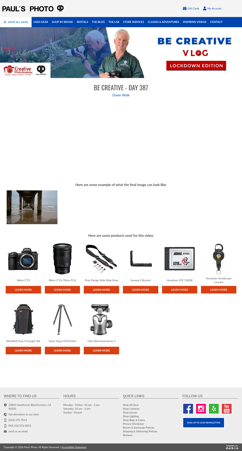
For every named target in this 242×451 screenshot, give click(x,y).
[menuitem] (16, 22)
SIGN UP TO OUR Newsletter (203, 422)
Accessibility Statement (73, 447)
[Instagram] (201, 408)
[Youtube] (226, 408)
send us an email (18, 431)
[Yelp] (214, 408)
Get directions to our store (24, 414)
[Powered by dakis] (232, 447)
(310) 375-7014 (18, 420)
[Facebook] (188, 408)
